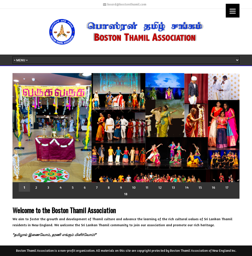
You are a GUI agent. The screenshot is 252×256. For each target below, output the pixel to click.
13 (173, 187)
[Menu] (233, 11)
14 (186, 187)
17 (227, 187)
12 (160, 187)
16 (213, 187)
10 (134, 187)
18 (126, 194)
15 (200, 187)
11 (147, 187)
